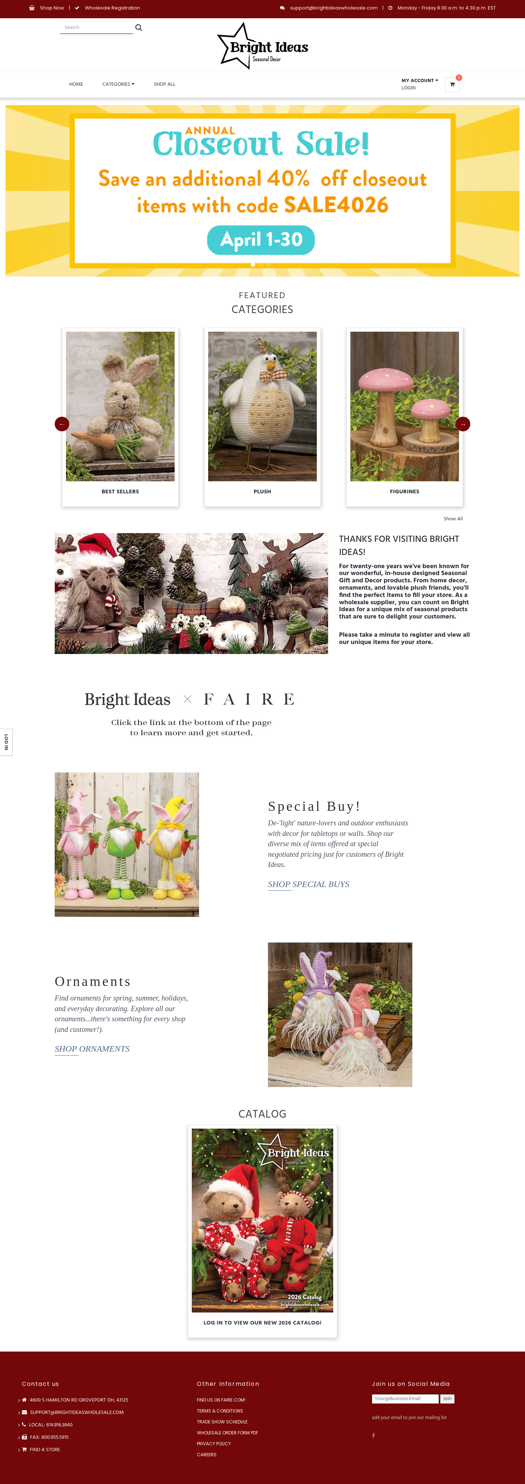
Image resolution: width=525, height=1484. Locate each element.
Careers (207, 1455)
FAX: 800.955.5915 (45, 1437)
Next (463, 424)
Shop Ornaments (92, 1048)
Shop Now (52, 7)
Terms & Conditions (220, 1411)
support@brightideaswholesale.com (334, 7)
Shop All (165, 84)
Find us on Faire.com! (221, 1400)
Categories (118, 84)
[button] (419, 81)
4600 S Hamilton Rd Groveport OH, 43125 (75, 1400)
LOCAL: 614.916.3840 (47, 1425)
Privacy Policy (214, 1444)
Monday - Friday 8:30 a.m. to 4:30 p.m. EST (447, 7)
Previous (62, 424)
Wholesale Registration (112, 7)
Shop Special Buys (308, 884)
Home (76, 84)
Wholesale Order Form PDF (227, 1433)
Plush (262, 492)
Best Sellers (120, 492)
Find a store (41, 1450)
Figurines (405, 492)
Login (408, 88)
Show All (453, 519)
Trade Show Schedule (222, 1422)
